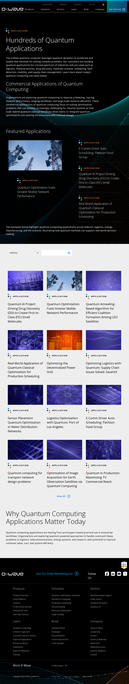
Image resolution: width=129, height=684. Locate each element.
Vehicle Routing (58, 606)
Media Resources (97, 647)
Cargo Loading (58, 614)
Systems (16, 603)
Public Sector (96, 599)
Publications (18, 647)
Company (99, 9)
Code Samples (58, 643)
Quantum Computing (22, 628)
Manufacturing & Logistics (101, 595)
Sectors (60, 9)
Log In (92, 4)
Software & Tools (20, 610)
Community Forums (60, 639)
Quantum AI (95, 606)
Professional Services (22, 606)
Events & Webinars (21, 650)
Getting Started (58, 628)
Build (86, 9)
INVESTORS (47, 4)
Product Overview (20, 595)
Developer (56, 631)
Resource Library (20, 643)
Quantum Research (98, 603)
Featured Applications (22, 639)
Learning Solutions (21, 614)
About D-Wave (96, 628)
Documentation (58, 635)
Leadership (95, 631)
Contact (93, 654)
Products (29, 9)
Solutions (45, 9)
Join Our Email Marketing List (57, 574)
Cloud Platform (19, 599)
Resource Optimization (61, 610)
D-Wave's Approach (21, 631)
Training (16, 654)
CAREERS (63, 4)
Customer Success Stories (24, 635)
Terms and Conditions (71, 676)
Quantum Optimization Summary (66, 595)
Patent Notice (87, 676)
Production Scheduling (61, 603)
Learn (74, 9)
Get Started (117, 9)
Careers (93, 635)
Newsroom (95, 643)
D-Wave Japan (59, 665)
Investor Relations (98, 650)
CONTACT (78, 4)
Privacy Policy (56, 676)
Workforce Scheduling (61, 599)
